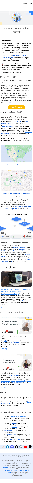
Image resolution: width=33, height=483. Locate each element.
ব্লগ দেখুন (4, 307)
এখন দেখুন (5, 349)
